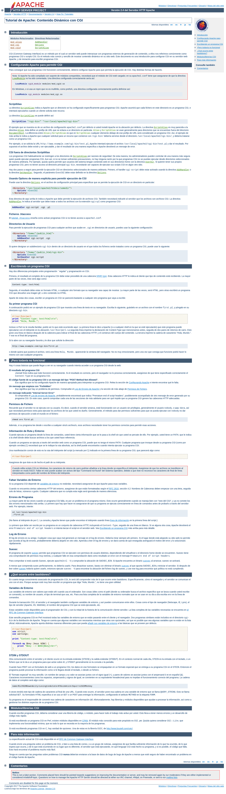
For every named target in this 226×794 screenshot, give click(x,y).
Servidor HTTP (19, 14)
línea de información (119, 520)
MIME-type (102, 276)
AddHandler (41, 42)
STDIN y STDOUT (19, 655)
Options (39, 45)
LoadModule (18, 78)
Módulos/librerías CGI (206, 57)
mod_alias (16, 42)
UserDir (149, 162)
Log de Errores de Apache (87, 389)
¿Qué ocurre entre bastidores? (205, 52)
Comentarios (202, 68)
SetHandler (26, 172)
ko (189, 25)
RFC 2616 (114, 488)
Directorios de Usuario (22, 224)
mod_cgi (14, 45)
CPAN (85, 720)
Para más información (206, 60)
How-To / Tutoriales (65, 14)
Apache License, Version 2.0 (42, 789)
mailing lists (171, 777)
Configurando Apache (139, 382)
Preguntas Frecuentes (187, 6)
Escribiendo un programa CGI (210, 44)
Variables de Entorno (21, 588)
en (171, 25)
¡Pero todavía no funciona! (208, 47)
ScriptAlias (42, 48)
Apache (8, 14)
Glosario (202, 6)
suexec (35, 553)
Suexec (13, 549)
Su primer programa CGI (23, 304)
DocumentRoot (16, 133)
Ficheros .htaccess (20, 214)
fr (181, 25)
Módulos (162, 6)
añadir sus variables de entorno (102, 623)
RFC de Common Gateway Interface (76, 739)
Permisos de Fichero (137, 389)
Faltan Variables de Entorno (25, 480)
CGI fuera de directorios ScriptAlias (29, 152)
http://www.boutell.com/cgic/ (120, 728)
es (176, 25)
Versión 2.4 (49, 14)
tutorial (20, 218)
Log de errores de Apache (43, 395)
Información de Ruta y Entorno (26, 431)
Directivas (172, 6)
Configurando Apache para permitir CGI (36, 64)
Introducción (202, 35)
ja (185, 25)
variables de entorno (49, 484)
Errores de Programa (21, 497)
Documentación (35, 14)
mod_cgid (15, 48)
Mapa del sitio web (216, 6)
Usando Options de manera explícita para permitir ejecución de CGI (47, 178)
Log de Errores (17, 534)
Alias (21, 130)
